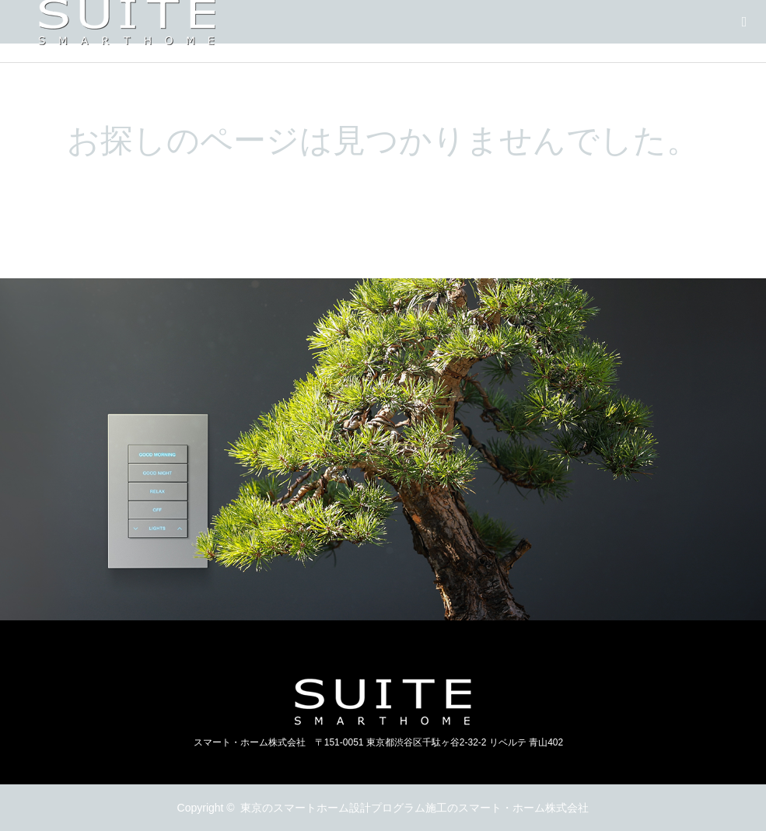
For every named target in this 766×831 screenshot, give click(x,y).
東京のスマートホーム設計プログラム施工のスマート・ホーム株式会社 (414, 807)
